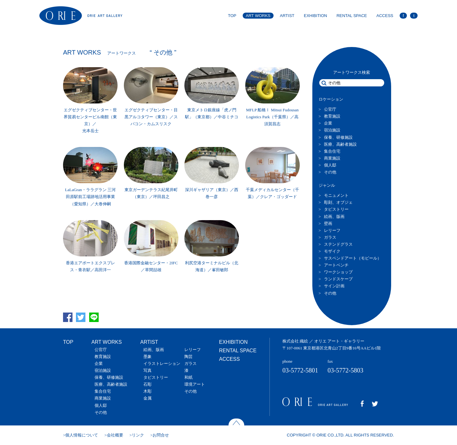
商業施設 (332, 158)
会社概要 (115, 435)
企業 (328, 123)
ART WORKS (258, 15)
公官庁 (330, 109)
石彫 (147, 384)
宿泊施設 (332, 130)
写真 (147, 370)
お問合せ (161, 435)
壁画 (328, 223)
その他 (330, 172)
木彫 (147, 391)
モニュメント (336, 195)
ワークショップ (338, 272)
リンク (138, 435)
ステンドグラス (338, 244)
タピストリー (336, 209)
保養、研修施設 (338, 137)
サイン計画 (334, 286)
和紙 (188, 377)
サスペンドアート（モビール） (352, 258)
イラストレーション (161, 363)
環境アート (194, 384)
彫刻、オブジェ (338, 202)
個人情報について (81, 435)
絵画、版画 (334, 216)
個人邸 (330, 165)
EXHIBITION (315, 15)
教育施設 (332, 116)
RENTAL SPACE (352, 15)
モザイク (332, 251)
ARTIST (287, 15)
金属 (147, 398)
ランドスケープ (338, 279)
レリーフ (332, 230)
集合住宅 (332, 151)
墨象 (147, 356)
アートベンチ (336, 265)
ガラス (330, 237)
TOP (232, 15)
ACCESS (384, 15)
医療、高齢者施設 (340, 144)
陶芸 (188, 356)
